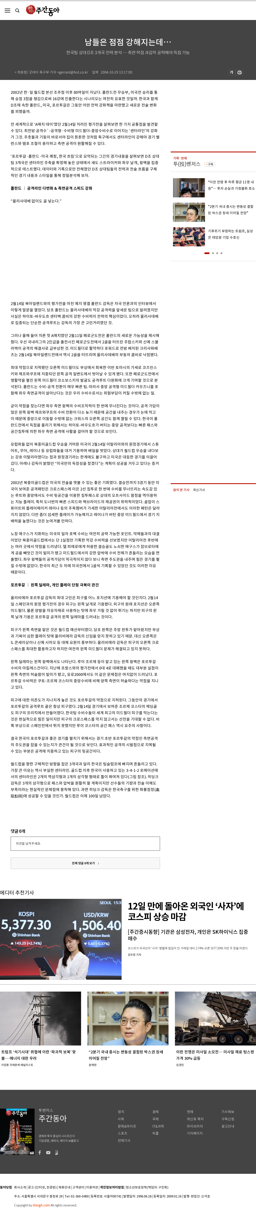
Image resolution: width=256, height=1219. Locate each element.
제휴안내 (64, 1187)
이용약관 (92, 1187)
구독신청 (227, 1119)
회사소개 (20, 1187)
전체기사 (124, 1141)
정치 (121, 1112)
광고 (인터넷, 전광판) (42, 1187)
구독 (210, 164)
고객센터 (78, 1187)
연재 (190, 1112)
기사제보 (227, 1112)
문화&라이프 (127, 1126)
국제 (155, 1119)
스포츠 (122, 1133)
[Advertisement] (40, 251)
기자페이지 (195, 1133)
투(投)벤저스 (187, 164)
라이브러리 (195, 1126)
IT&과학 (158, 1126)
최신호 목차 (195, 1119)
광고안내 (227, 1126)
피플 (155, 1133)
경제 (155, 1112)
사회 (121, 1119)
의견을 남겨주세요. (28, 844)
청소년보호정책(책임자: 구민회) (147, 1187)
